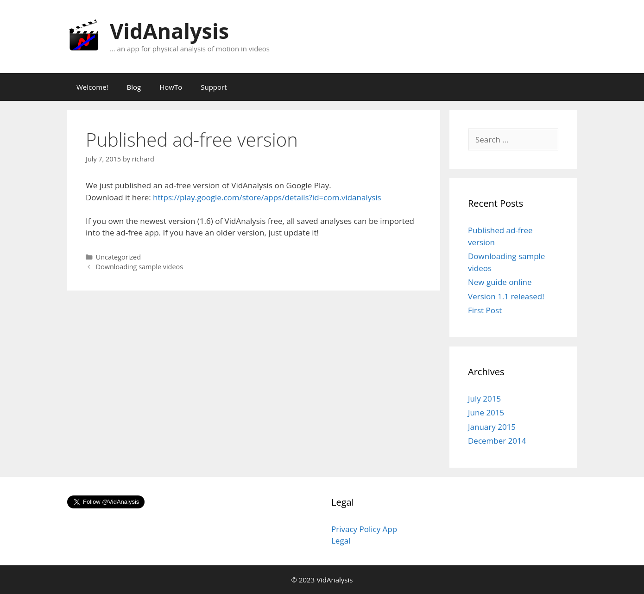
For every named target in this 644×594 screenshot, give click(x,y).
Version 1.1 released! (506, 296)
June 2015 (486, 412)
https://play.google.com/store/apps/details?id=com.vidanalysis (267, 197)
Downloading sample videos (139, 266)
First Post (485, 310)
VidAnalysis (169, 31)
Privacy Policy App (364, 529)
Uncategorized (118, 257)
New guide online (499, 282)
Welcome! (92, 87)
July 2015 (484, 398)
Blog (134, 87)
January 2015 (492, 426)
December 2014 (497, 440)
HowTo (170, 87)
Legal (340, 540)
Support (214, 87)
